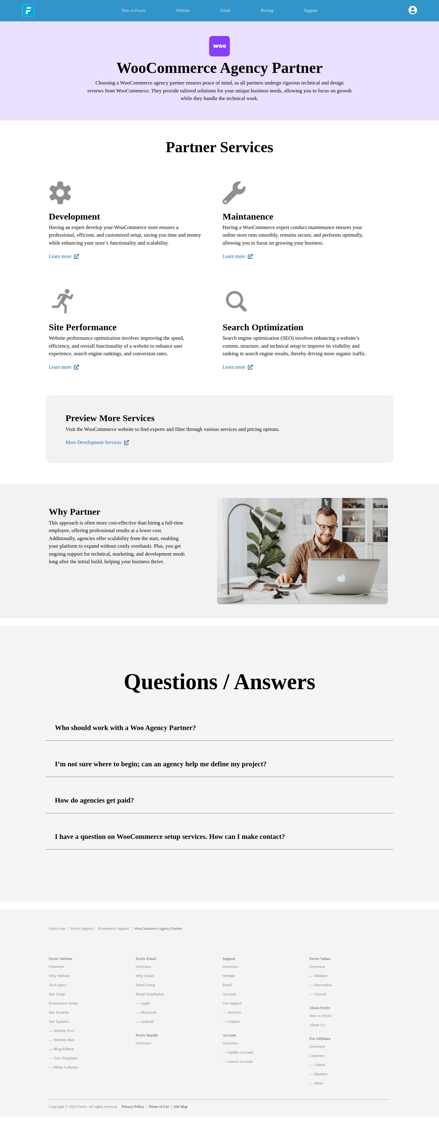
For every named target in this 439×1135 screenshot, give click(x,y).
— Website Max (62, 1039)
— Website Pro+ (62, 1030)
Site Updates (59, 1021)
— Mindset (318, 975)
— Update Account (238, 1052)
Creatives (316, 1055)
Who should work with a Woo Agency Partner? (125, 728)
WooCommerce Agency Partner (158, 928)
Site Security (59, 1012)
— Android (145, 1021)
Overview (56, 966)
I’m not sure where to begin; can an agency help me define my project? (160, 764)
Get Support (232, 1003)
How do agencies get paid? (94, 800)
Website (183, 10)
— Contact (231, 1021)
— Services (232, 1012)
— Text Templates (63, 1058)
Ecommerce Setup (63, 1003)
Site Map (180, 1124)
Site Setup (57, 994)
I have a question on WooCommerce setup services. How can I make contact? (170, 836)
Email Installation (150, 994)
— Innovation (320, 985)
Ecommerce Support (113, 928)
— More (316, 1083)
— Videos (317, 1064)
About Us (317, 1024)
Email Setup (145, 985)
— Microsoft (146, 1012)
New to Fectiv (134, 10)
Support (310, 10)
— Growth (318, 994)
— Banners (318, 1074)
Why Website (59, 975)
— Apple (143, 1003)
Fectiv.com (57, 928)
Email (225, 10)
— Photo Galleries (63, 1067)
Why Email (145, 975)
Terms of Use (158, 1124)
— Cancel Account (238, 1061)
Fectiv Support (81, 928)
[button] (219, 728)
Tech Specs (58, 985)
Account (229, 994)
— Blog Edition (61, 1049)
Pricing (267, 10)
